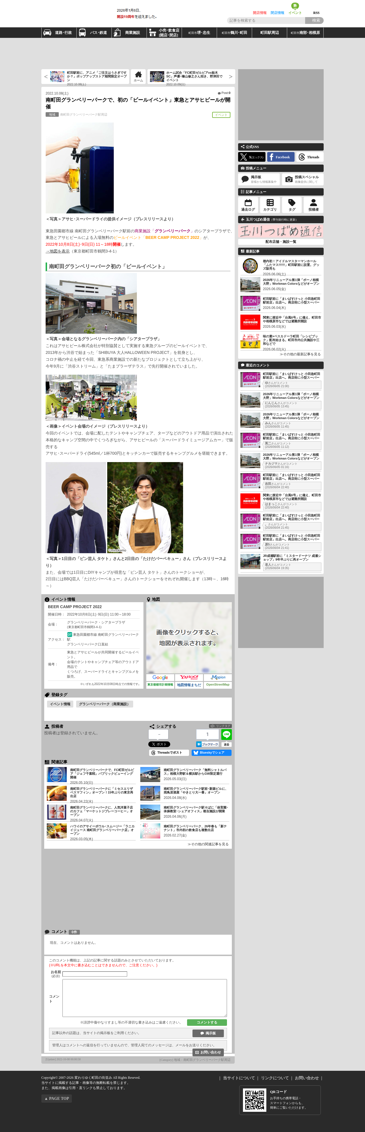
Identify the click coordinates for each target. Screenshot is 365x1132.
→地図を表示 (58, 251)
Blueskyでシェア (212, 752)
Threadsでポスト (169, 752)
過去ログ (248, 210)
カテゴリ (270, 210)
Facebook (283, 157)
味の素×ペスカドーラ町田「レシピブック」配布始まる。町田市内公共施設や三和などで (291, 340)
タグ (292, 210)
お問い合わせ (210, 1052)
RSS (316, 6)
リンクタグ (223, 725)
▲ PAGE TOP (56, 1098)
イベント (295, 6)
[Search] (314, 20)
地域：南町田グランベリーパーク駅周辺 (202, 1059)
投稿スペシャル (303, 179)
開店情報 (259, 6)
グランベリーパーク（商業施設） (104, 704)
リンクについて (275, 1078)
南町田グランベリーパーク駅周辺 (76, 114)
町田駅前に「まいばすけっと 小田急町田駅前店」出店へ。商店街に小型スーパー (291, 300)
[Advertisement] (182, 53)
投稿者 (314, 210)
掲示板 (211, 1033)
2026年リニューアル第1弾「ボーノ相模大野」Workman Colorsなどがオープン (291, 281)
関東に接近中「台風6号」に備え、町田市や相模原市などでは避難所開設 (292, 319)
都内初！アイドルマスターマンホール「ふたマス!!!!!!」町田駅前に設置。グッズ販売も (291, 264)
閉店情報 (277, 6)
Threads (313, 157)
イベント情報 (60, 704)
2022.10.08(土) (57, 93)
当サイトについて (239, 1078)
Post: (226, 93)
